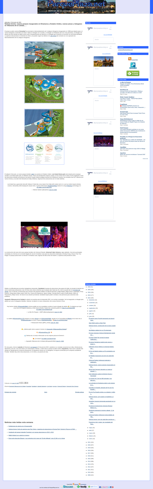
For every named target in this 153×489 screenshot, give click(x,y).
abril (90, 430)
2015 (89, 458)
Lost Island (49, 386)
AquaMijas (123, 147)
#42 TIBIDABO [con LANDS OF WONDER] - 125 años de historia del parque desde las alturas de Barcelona (132, 141)
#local (36, 318)
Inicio (45, 392)
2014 (89, 461)
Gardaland (34, 386)
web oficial (53, 36)
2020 (89, 445)
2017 (89, 453)
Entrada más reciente (10, 392)
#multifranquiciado (26, 320)
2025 (89, 289)
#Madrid (69, 318)
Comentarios (82, 484)
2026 (89, 287)
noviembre (92, 302)
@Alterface (69, 186)
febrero (91, 436)
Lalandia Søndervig (41, 386)
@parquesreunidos (46, 320)
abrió (32, 174)
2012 (89, 467)
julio (90, 313)
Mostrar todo (145, 158)
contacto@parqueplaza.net (125, 49)
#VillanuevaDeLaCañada (59, 329)
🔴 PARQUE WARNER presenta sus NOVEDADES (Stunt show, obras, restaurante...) (132, 106)
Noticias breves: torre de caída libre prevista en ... (102, 419)
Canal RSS (133, 60)
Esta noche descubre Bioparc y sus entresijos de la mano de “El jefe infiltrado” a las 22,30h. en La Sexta (36, 438)
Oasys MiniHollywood (126, 119)
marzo (91, 433)
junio (90, 316)
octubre (91, 305)
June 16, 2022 (58, 312)
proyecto (55, 386)
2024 (89, 292)
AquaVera (123, 153)
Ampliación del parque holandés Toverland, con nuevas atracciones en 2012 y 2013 (31, 432)
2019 (89, 447)
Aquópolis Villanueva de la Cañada (17, 386)
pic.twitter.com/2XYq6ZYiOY (44, 187)
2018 (89, 450)
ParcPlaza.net (124, 89)
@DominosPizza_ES (18, 318)
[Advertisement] (76, 17)
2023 (89, 295)
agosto (91, 311)
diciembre (92, 300)
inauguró (34, 347)
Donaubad (28, 386)
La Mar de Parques (125, 82)
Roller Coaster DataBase (127, 97)
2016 (89, 456)
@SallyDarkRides (52, 186)
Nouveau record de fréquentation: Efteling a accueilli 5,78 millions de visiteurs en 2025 (131, 91)
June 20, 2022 (55, 322)
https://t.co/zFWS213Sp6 (60, 320)
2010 (89, 472)
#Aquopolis (49, 329)
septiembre (92, 308)
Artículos (76, 484)
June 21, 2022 (60, 341)
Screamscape (124, 111)
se (31, 347)
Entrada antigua (79, 392)
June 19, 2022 (53, 190)
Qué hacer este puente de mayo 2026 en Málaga (132, 148)
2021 (89, 442)
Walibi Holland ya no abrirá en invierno (18, 435)
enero (91, 438)
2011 (89, 469)
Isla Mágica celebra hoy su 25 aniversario (100, 330)
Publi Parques (124, 128)
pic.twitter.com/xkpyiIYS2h (49, 338)
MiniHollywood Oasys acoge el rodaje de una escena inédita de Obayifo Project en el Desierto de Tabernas (132, 122)
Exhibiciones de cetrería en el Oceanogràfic (20, 426)
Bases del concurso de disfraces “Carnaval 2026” (132, 154)
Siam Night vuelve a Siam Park (97, 323)
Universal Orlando (61, 386)
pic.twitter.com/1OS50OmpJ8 (44, 309)
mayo (90, 427)
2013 (89, 464)
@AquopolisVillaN (23, 306)
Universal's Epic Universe (72, 386)
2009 (89, 475)
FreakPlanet (123, 104)
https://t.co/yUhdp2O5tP (68, 308)
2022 (89, 298)
